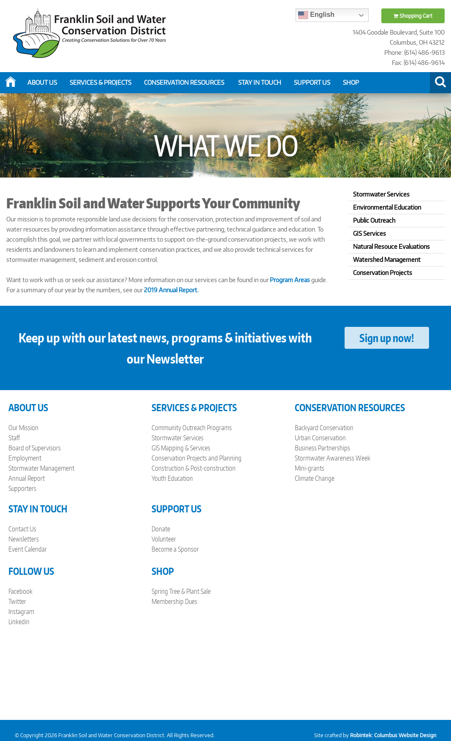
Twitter (17, 601)
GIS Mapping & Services (181, 448)
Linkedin (19, 621)
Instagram (21, 611)
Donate (161, 529)
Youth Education (172, 478)
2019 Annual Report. (171, 290)
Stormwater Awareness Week (332, 458)
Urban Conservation (320, 438)
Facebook (20, 591)
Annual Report (26, 478)
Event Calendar (27, 549)
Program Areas (290, 279)
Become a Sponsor (175, 549)
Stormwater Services (178, 438)
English (316, 15)
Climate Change (314, 478)
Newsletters (23, 539)
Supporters (22, 488)
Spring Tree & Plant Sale (181, 591)
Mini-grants (309, 468)
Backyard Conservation (324, 427)
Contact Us (22, 529)
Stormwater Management (41, 468)
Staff (14, 438)
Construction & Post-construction (194, 468)
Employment (24, 458)
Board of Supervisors (34, 448)
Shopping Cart (413, 16)
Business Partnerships (322, 448)
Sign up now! (386, 338)
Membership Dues (174, 601)
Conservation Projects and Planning (197, 458)
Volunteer (164, 539)
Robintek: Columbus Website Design (393, 735)
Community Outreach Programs (192, 427)
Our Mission (23, 427)
